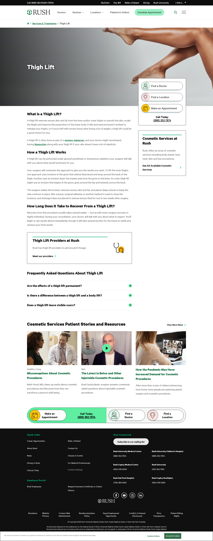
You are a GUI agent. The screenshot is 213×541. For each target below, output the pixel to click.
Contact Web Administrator (65, 514)
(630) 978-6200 (120, 469)
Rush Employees (34, 486)
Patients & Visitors (119, 12)
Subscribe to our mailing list (131, 441)
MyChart (105, 2)
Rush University (161, 2)
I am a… (180, 2)
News (29, 455)
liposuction (40, 144)
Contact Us (73, 448)
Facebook (116, 495)
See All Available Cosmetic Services (157, 167)
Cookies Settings (75, 469)
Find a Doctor (159, 86)
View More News (175, 324)
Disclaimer (32, 513)
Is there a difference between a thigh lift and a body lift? (79, 295)
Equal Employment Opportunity (111, 514)
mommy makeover (74, 140)
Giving (146, 2)
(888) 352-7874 (162, 120)
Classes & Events (75, 455)
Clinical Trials (33, 470)
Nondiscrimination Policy (87, 514)
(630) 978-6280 (158, 482)
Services (76, 12)
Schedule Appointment (149, 12)
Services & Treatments (44, 23)
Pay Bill (117, 2)
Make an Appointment (164, 108)
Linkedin (140, 495)
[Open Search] (175, 12)
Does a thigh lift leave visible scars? (79, 305)
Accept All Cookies (173, 536)
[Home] (106, 503)
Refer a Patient (132, 2)
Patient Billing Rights (177, 514)
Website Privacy (45, 514)
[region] (106, 536)
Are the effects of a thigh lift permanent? (79, 286)
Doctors (61, 12)
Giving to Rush (33, 463)
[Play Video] (106, 348)
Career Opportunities (36, 440)
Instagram (132, 495)
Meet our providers (43, 256)
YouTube (124, 495)
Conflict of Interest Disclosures (137, 514)
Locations (95, 12)
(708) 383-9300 (120, 482)
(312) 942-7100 (158, 469)
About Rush (32, 448)
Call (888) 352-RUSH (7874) (40, 2)
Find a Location (160, 97)
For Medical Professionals (79, 463)
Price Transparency (159, 514)
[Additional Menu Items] (184, 12)
